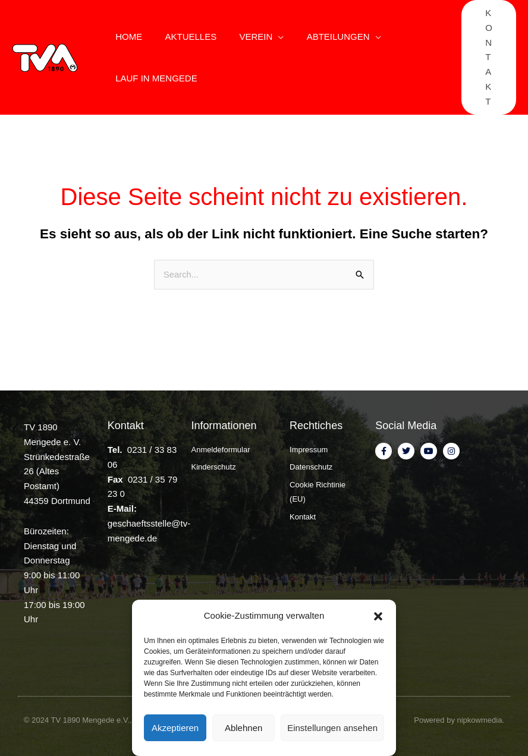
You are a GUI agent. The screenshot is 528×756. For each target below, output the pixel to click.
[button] (378, 616)
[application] (266, 37)
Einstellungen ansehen (332, 728)
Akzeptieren (175, 728)
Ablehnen (243, 728)
